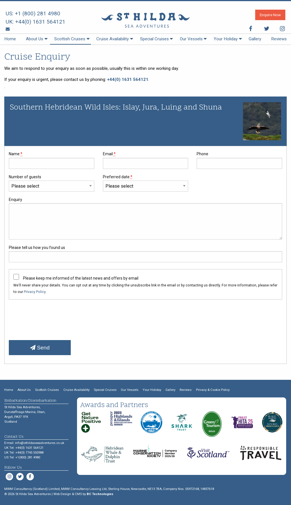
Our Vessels (191, 38)
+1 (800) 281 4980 (37, 13)
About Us (34, 38)
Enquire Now (270, 14)
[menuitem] (10, 39)
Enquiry (145, 218)
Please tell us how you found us (145, 253)
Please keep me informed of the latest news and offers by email (80, 278)
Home (10, 38)
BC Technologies (100, 494)
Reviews (279, 38)
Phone (239, 160)
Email (145, 160)
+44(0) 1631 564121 (40, 21)
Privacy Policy (34, 292)
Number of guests (51, 183)
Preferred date (145, 183)
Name (51, 160)
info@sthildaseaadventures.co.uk (39, 443)
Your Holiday (226, 38)
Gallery (255, 38)
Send (40, 348)
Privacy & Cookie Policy (213, 390)
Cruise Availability (112, 38)
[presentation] (52, 318)
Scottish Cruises (69, 38)
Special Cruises (154, 38)
